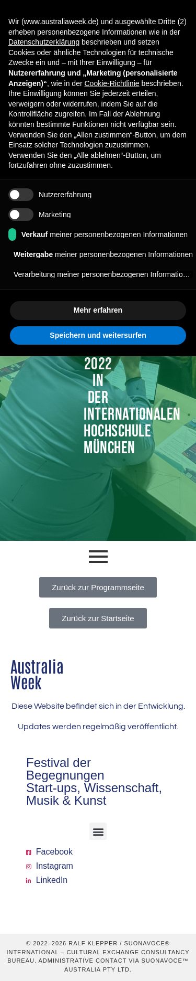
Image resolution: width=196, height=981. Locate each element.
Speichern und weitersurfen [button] (98, 335)
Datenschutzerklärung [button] (43, 42)
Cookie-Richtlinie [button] (111, 83)
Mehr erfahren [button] (98, 310)
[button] (98, 831)
